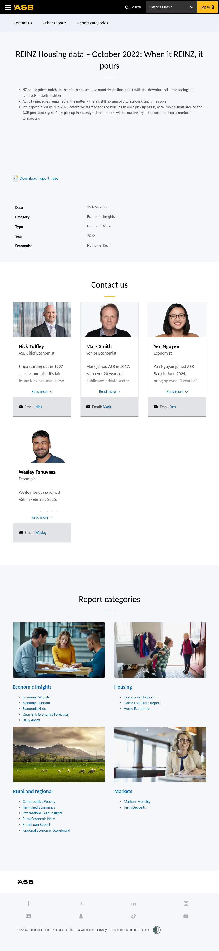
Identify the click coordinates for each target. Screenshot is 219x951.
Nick (38, 407)
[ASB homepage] (24, 7)
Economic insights (32, 687)
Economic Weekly (36, 697)
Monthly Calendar (37, 703)
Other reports (54, 23)
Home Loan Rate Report (142, 703)
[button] (8, 7)
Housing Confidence (139, 697)
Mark (106, 407)
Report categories (92, 23)
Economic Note (34, 708)
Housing (123, 687)
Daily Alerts (31, 720)
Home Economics (137, 708)
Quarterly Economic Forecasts (46, 714)
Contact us (23, 23)
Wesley (40, 532)
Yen (172, 407)
